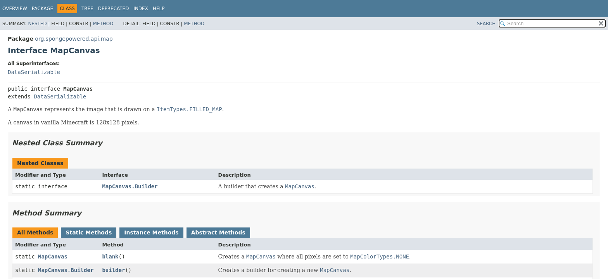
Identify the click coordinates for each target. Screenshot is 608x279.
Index (140, 8)
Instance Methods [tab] (151, 232)
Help (159, 8)
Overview (14, 8)
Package (42, 8)
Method (103, 23)
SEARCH (486, 23)
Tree (87, 8)
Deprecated (113, 8)
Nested (37, 23)
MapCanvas (52, 256)
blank (110, 256)
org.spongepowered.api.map (73, 39)
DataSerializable (34, 72)
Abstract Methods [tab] (218, 232)
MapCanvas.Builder (129, 186)
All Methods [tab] (35, 232)
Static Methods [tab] (89, 232)
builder (113, 270)
